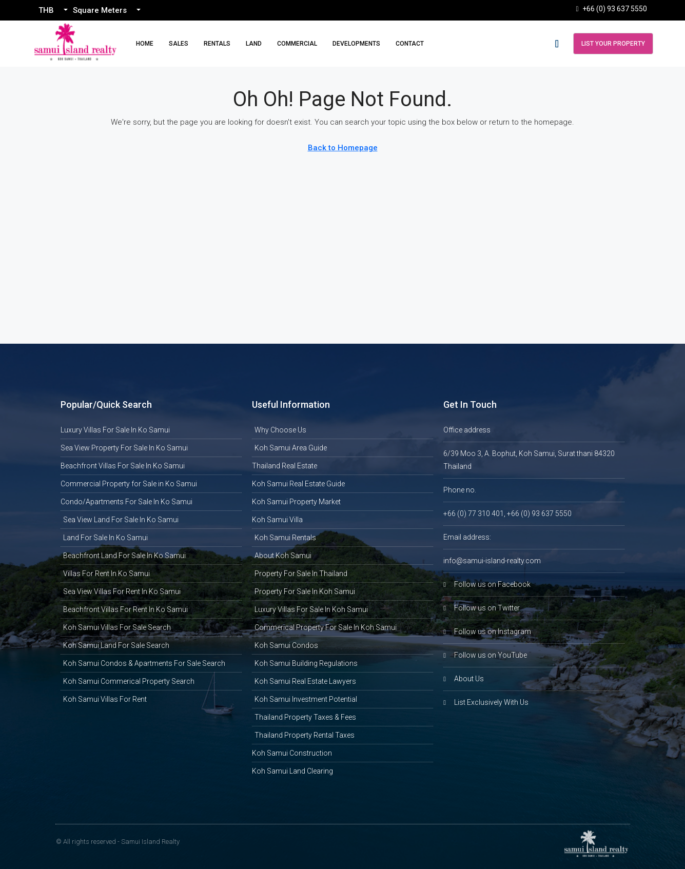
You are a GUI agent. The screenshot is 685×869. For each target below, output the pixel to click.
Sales (178, 43)
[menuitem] (557, 43)
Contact (410, 43)
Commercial (297, 43)
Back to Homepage (343, 147)
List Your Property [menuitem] (613, 43)
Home (144, 43)
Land (254, 43)
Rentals (217, 43)
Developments (356, 43)
